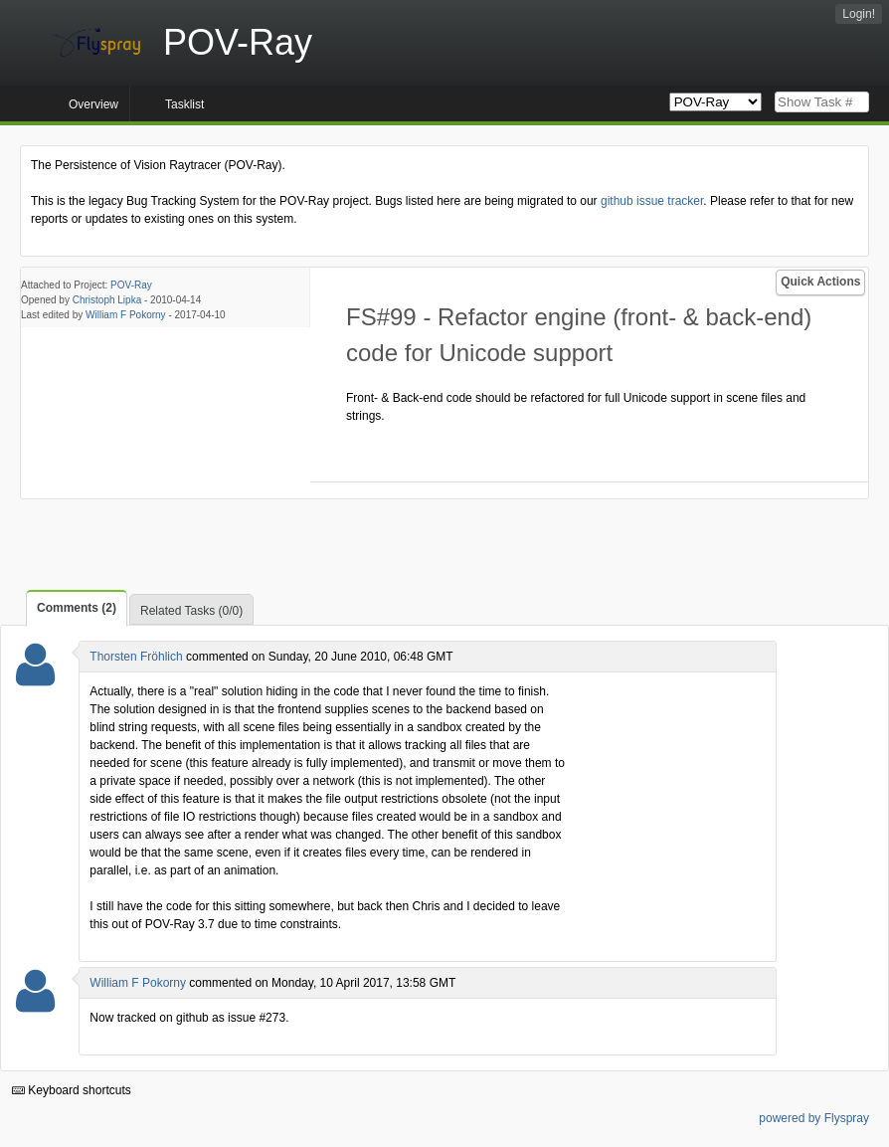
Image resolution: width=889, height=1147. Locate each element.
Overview (93, 104)
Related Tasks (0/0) (191, 611)
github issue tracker (652, 201)
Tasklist (184, 104)
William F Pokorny (126, 314)
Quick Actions (820, 281)
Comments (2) (76, 608)
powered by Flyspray (814, 1118)
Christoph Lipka (107, 299)
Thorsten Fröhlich (135, 657)
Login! (858, 14)
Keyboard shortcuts (71, 1090)
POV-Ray (131, 285)
